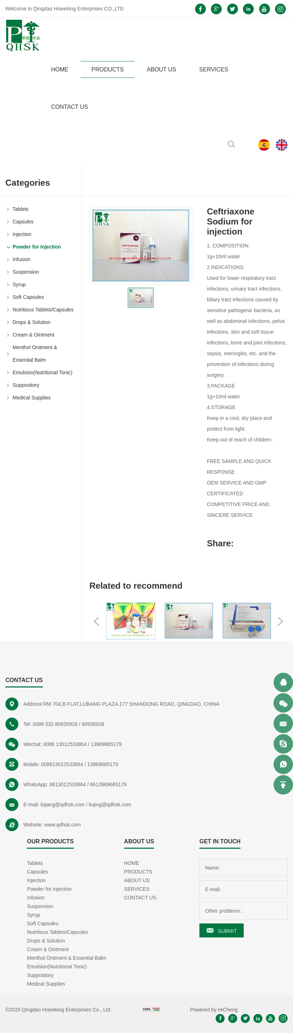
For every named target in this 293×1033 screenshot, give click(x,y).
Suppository (26, 385)
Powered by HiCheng (214, 1010)
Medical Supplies (32, 397)
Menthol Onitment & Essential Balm (35, 353)
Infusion (21, 259)
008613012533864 (62, 764)
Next (280, 621)
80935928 (93, 724)
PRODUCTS (107, 69)
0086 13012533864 (65, 744)
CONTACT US (69, 107)
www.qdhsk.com (62, 825)
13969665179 (106, 744)
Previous (96, 621)
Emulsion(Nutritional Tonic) (42, 372)
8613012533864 (67, 784)
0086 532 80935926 (55, 724)
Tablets (20, 209)
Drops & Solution (31, 322)
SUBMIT (227, 931)
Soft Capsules (28, 297)
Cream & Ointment (33, 335)
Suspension (26, 272)
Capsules (23, 221)
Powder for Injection (37, 247)
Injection (22, 234)
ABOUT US (161, 69)
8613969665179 (108, 784)
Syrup (19, 284)
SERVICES (213, 69)
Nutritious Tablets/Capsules (43, 309)
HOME (59, 69)
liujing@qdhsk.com (110, 804)
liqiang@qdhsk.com (62, 804)
